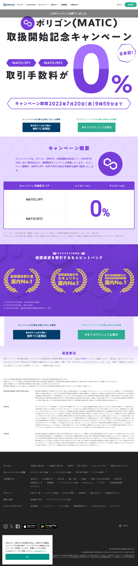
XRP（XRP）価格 (81, 472)
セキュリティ (34, 486)
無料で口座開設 (41, 127)
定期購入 (50, 483)
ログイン (119, 5)
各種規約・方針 (36, 499)
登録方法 (33, 479)
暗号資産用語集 (116, 483)
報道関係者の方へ (80, 506)
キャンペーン (43, 5)
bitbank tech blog (99, 506)
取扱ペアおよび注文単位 (100, 479)
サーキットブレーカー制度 (68, 483)
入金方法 (60, 479)
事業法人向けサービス (119, 466)
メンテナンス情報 (51, 493)
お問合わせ (74, 5)
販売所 (70, 466)
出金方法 (117, 479)
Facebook (18, 526)
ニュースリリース (48, 506)
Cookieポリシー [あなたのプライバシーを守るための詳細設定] (40, 551)
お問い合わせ (95, 493)
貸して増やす (83, 466)
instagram (6, 526)
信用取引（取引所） (56, 466)
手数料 (84, 479)
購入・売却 (73, 479)
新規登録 (130, 5)
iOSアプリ (29, 526)
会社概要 (33, 506)
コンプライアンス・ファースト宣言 (58, 499)
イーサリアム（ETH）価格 (62, 472)
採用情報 (64, 5)
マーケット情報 (97, 472)
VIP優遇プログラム (112, 493)
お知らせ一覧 (35, 493)
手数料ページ (87, 359)
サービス (20, 5)
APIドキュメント (88, 483)
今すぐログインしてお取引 (97, 127)
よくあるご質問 (68, 493)
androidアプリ (49, 526)
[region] (27, 550)
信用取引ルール (36, 483)
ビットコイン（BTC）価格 (39, 472)
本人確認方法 (47, 479)
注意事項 (81, 493)
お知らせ (54, 5)
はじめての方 (30, 5)
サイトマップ (114, 506)
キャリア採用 (64, 506)
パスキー (102, 483)
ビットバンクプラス (99, 466)
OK (27, 557)
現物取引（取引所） (37, 466)
